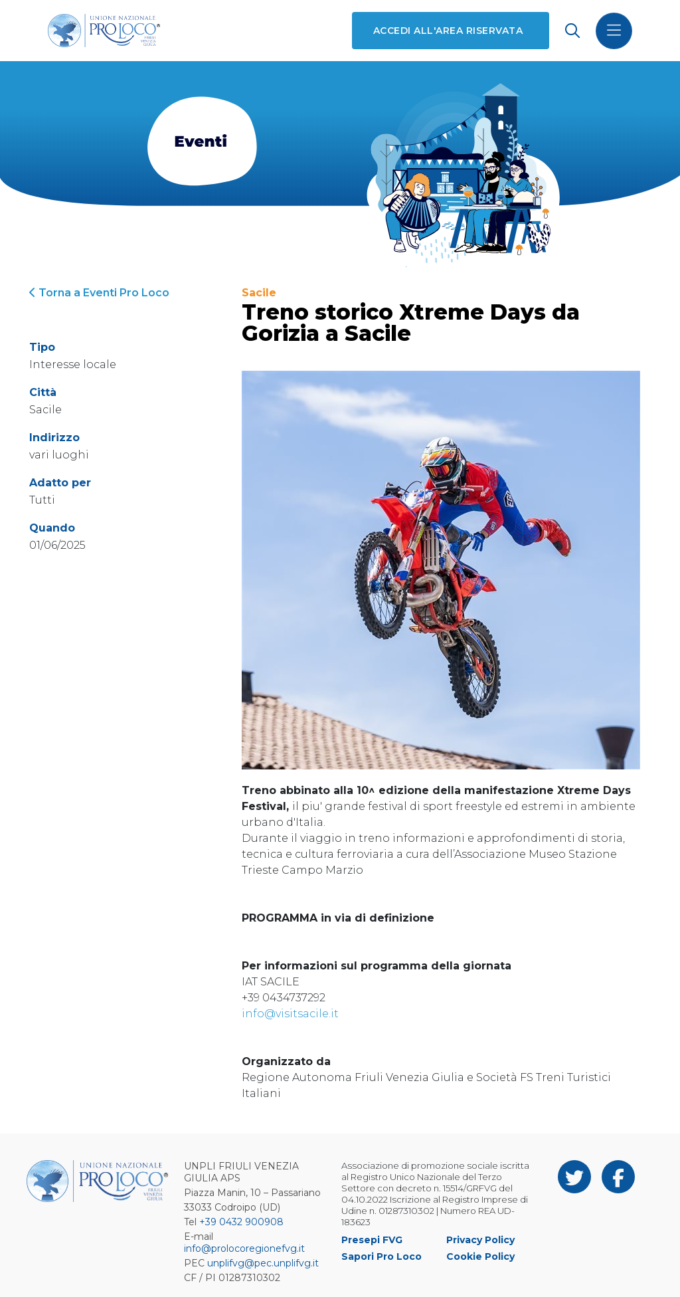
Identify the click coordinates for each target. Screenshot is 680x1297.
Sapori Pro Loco (381, 1256)
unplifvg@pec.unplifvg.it (263, 1263)
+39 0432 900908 (241, 1222)
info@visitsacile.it (290, 1013)
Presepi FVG (371, 1240)
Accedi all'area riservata (448, 31)
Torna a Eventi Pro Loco (99, 292)
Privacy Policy (480, 1240)
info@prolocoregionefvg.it (244, 1248)
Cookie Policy (480, 1256)
